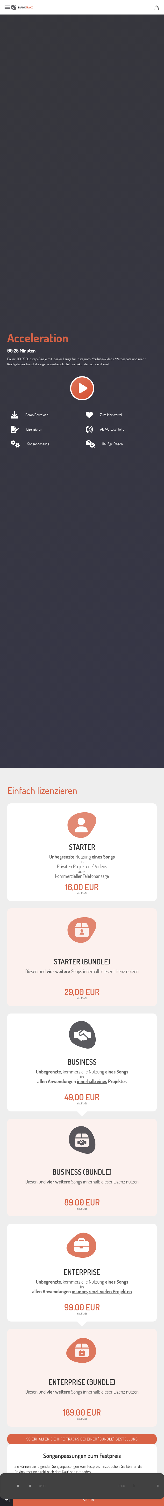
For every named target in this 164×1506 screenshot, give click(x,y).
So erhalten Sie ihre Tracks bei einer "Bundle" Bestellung (82, 1439)
